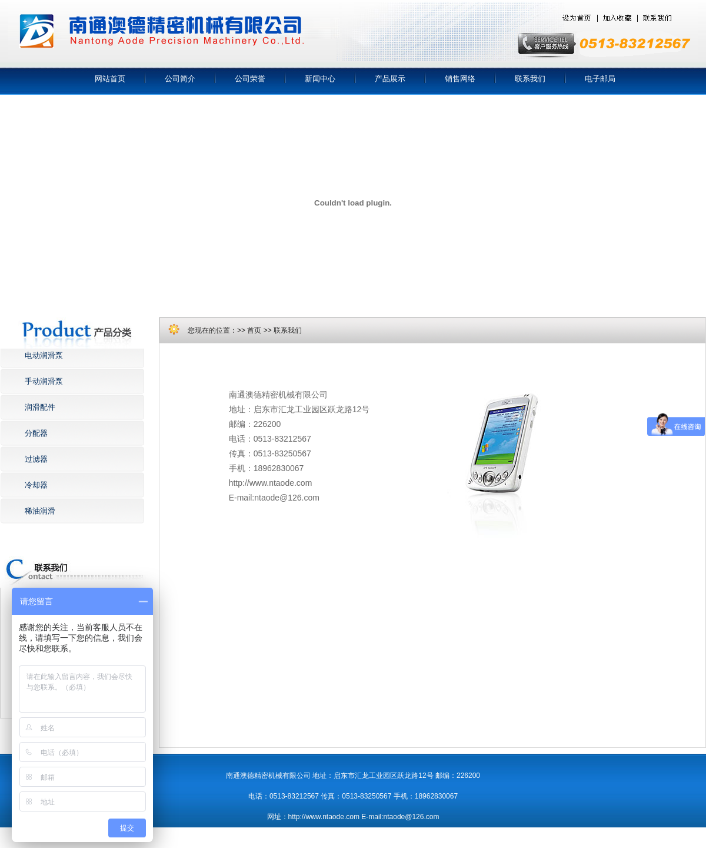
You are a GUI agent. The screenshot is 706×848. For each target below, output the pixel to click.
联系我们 (530, 78)
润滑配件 (40, 407)
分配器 (36, 433)
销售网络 (460, 78)
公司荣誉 (250, 78)
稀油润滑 (40, 510)
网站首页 (110, 78)
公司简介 (180, 78)
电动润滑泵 (44, 355)
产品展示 (390, 78)
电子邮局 (600, 78)
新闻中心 (320, 78)
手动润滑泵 (44, 381)
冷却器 (36, 485)
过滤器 (36, 459)
